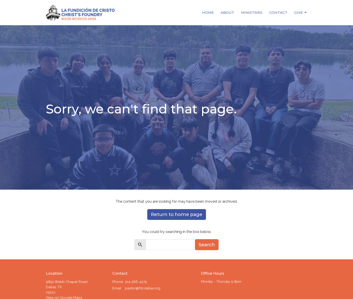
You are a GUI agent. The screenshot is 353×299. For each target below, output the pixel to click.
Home (208, 12)
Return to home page (176, 214)
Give (300, 12)
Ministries (251, 12)
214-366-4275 (136, 282)
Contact (278, 12)
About (227, 12)
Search (207, 244)
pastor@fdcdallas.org (142, 288)
